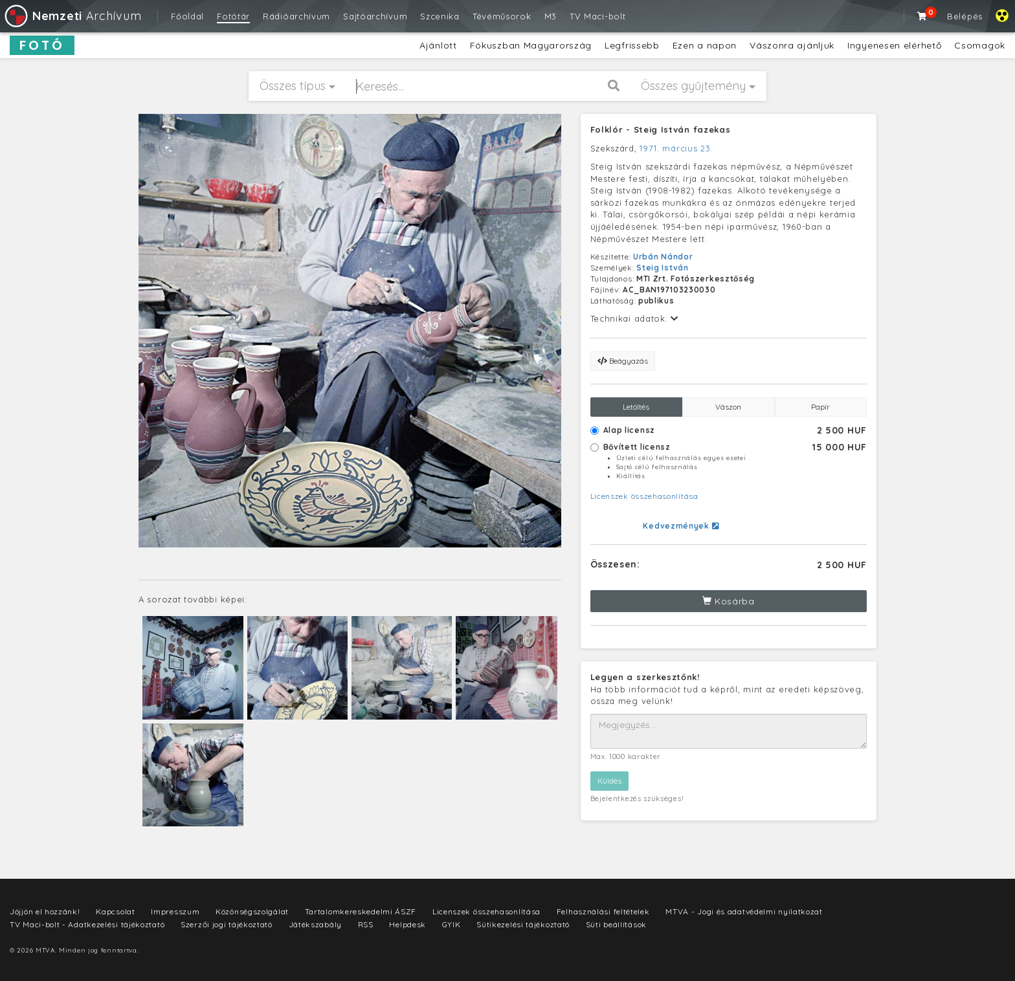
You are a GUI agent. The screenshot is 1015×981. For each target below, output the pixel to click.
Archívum (72, 16)
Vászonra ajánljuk (792, 45)
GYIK (451, 924)
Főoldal (187, 16)
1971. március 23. (676, 148)
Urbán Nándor (663, 256)
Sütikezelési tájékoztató (523, 924)
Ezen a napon (705, 45)
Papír (820, 407)
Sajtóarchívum (375, 16)
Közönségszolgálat (252, 911)
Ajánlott (438, 45)
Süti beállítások (616, 924)
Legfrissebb (632, 45)
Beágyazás (622, 361)
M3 (550, 16)
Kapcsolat (115, 911)
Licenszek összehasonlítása (644, 496)
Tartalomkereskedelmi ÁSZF (361, 911)
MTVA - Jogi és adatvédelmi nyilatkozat (744, 911)
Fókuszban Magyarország (531, 45)
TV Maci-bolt (597, 16)
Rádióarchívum (296, 16)
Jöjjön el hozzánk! (45, 911)
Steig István (662, 267)
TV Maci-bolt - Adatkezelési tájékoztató (87, 924)
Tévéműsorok (502, 16)
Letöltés (636, 407)
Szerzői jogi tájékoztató (227, 924)
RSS (366, 924)
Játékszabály (315, 924)
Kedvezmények (681, 526)
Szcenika (440, 16)
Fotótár (233, 16)
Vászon (728, 407)
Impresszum (175, 911)
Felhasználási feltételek (603, 911)
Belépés (965, 16)
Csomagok (979, 45)
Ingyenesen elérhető (894, 45)
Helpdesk (407, 924)
